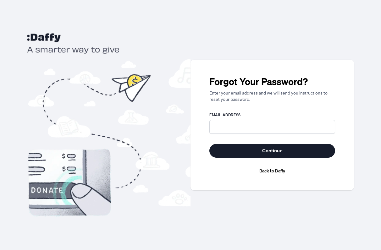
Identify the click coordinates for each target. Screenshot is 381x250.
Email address (225, 114)
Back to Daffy (272, 171)
